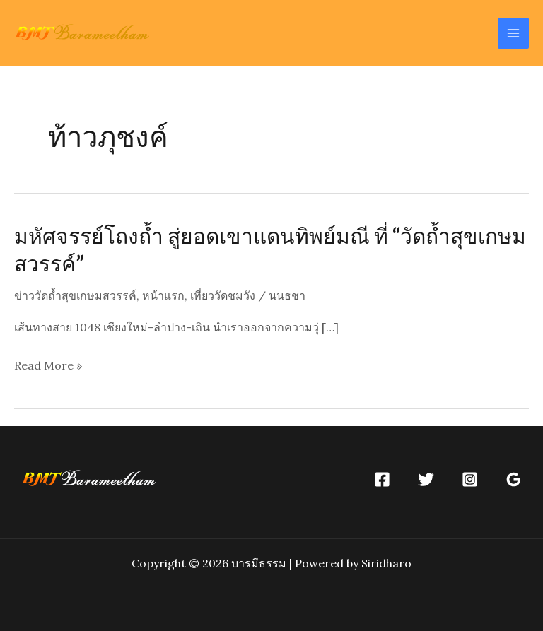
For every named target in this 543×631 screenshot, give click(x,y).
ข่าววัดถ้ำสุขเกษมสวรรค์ (75, 295)
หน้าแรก (163, 295)
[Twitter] (426, 479)
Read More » (48, 366)
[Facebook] (382, 479)
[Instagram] (470, 479)
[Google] (514, 479)
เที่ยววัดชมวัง (222, 295)
